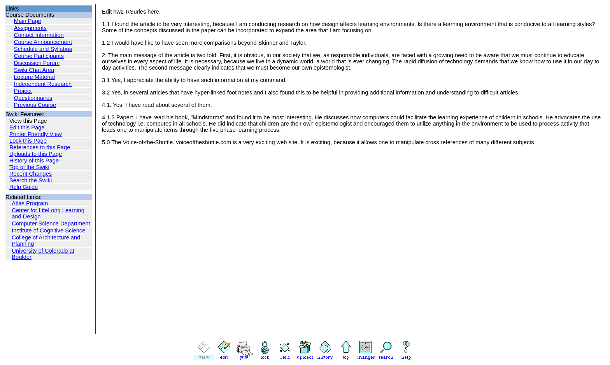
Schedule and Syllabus (43, 49)
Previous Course (35, 105)
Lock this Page (28, 141)
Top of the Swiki (29, 167)
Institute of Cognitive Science (48, 230)
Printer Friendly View (35, 134)
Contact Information (39, 35)
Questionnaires (33, 98)
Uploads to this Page (35, 154)
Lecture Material (34, 77)
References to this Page (39, 147)
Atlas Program (30, 203)
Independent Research (43, 84)
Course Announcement (43, 42)
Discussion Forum (37, 63)
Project (23, 91)
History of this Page (34, 160)
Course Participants (39, 56)
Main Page (27, 21)
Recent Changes (30, 174)
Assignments (30, 28)
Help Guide (23, 187)
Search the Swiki (30, 180)
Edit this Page (26, 127)
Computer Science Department (51, 223)
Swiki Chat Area (34, 70)
